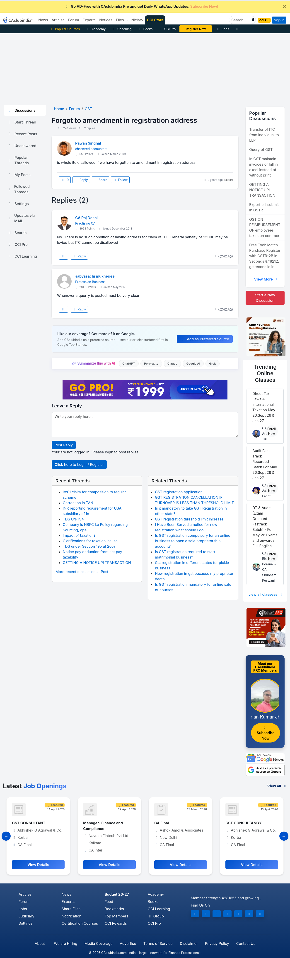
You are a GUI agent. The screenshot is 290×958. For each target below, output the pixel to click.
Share (100, 180)
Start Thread (21, 122)
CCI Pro (167, 29)
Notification (71, 916)
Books (145, 29)
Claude (172, 363)
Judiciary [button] (135, 20)
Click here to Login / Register (79, 464)
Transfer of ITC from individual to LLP (264, 135)
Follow (120, 180)
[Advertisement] (145, 67)
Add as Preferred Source (204, 339)
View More (266, 279)
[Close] (284, 6)
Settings (18, 203)
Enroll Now (271, 431)
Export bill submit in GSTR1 (264, 207)
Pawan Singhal (88, 143)
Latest (34, 786)
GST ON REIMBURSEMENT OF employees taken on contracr (264, 227)
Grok (212, 363)
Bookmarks (114, 909)
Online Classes (265, 373)
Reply (81, 180)
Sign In (279, 20)
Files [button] (120, 20)
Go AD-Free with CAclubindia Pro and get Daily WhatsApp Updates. (141, 6)
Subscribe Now (265, 733)
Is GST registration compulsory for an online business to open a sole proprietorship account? (192, 541)
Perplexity (151, 363)
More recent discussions (76, 571)
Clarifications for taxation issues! (91, 541)
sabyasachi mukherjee (95, 276)
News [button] (43, 20)
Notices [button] (105, 20)
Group (156, 916)
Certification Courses (80, 923)
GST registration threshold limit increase (189, 519)
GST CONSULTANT (28, 823)
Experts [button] (89, 20)
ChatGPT (128, 363)
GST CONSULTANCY (243, 823)
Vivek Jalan (196, 29)
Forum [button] (73, 20)
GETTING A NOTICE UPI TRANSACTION (97, 562)
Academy (96, 29)
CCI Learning (22, 256)
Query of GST (261, 149)
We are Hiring (65, 943)
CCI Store (155, 20)
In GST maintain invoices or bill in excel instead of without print (263, 167)
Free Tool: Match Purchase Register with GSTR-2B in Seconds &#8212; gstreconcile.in (264, 256)
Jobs (222, 29)
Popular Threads (18, 160)
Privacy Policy (217, 943)
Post (104, 571)
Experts (68, 901)
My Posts (19, 174)
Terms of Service (158, 943)
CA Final (161, 823)
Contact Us (245, 943)
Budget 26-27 (117, 894)
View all (277, 786)
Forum (24, 901)
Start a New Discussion (265, 298)
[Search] (240, 20)
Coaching (121, 29)
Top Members (116, 916)
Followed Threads (18, 189)
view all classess (266, 594)
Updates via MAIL (21, 218)
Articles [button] (58, 20)
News (66, 894)
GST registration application (179, 492)
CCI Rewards (116, 923)
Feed (109, 901)
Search (17, 232)
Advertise (128, 943)
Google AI (193, 363)
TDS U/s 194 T (75, 519)
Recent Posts (22, 134)
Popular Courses (64, 29)
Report (228, 179)
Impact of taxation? (79, 535)
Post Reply (64, 445)
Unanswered (21, 145)
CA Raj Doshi (86, 217)
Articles (25, 894)
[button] (252, 20)
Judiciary (26, 916)
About (40, 943)
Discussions (21, 110)
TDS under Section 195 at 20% (89, 546)
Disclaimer (189, 943)
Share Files (71, 909)
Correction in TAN (78, 503)
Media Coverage (99, 943)
